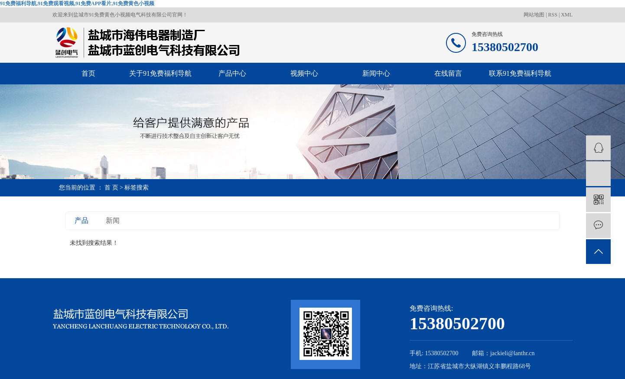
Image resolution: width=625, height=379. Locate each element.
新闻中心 (376, 73)
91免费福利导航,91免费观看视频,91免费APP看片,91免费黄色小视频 (77, 3)
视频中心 (304, 73)
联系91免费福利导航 (520, 73)
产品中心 (232, 73)
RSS (552, 15)
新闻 (113, 220)
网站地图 (535, 15)
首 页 (111, 187)
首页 (88, 73)
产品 (81, 220)
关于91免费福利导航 (160, 73)
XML (567, 15)
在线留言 (448, 73)
